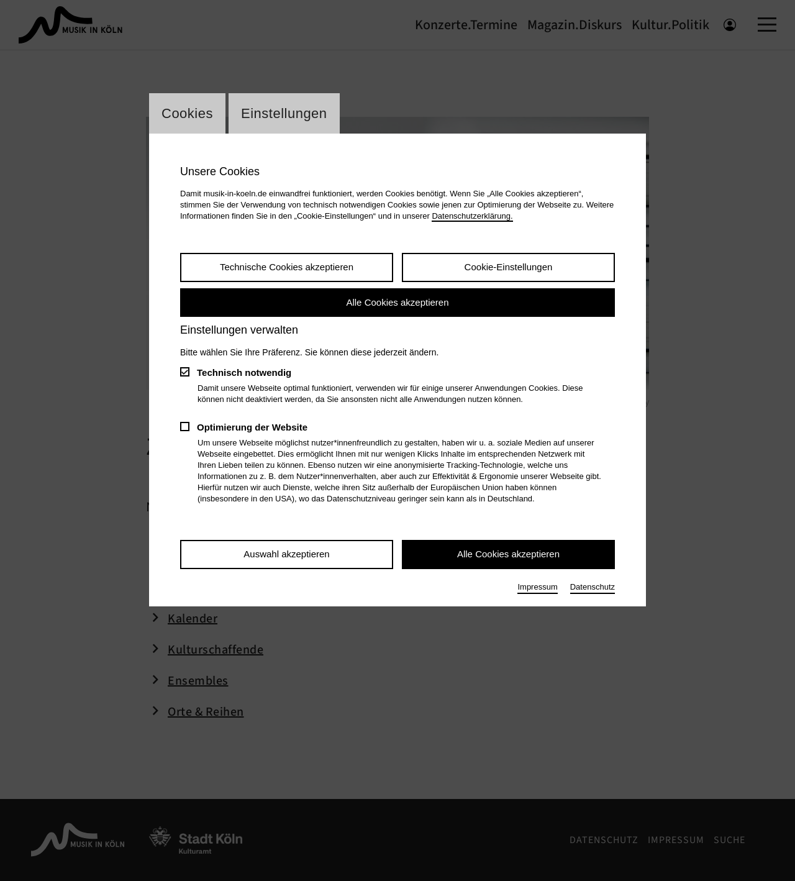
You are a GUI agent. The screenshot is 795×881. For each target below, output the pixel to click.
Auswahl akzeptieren (286, 554)
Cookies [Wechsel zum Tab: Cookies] (187, 113)
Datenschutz (592, 586)
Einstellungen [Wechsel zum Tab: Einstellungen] (284, 113)
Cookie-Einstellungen (509, 267)
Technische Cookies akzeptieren (286, 267)
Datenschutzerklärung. (472, 216)
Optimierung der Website (252, 427)
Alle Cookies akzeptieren (397, 302)
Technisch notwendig (244, 372)
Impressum (537, 586)
